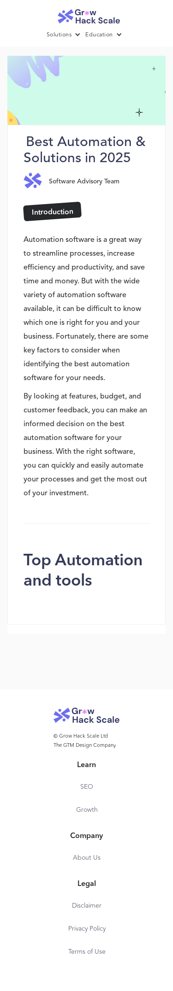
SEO (86, 787)
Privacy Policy (87, 929)
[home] (87, 14)
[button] (66, 35)
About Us (87, 858)
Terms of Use (87, 952)
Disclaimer (86, 906)
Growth (87, 810)
